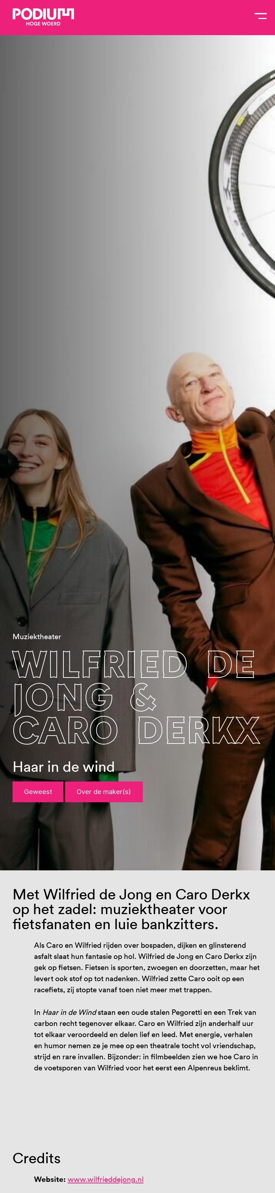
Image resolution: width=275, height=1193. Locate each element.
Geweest (38, 791)
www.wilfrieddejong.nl (106, 1179)
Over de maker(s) (104, 791)
